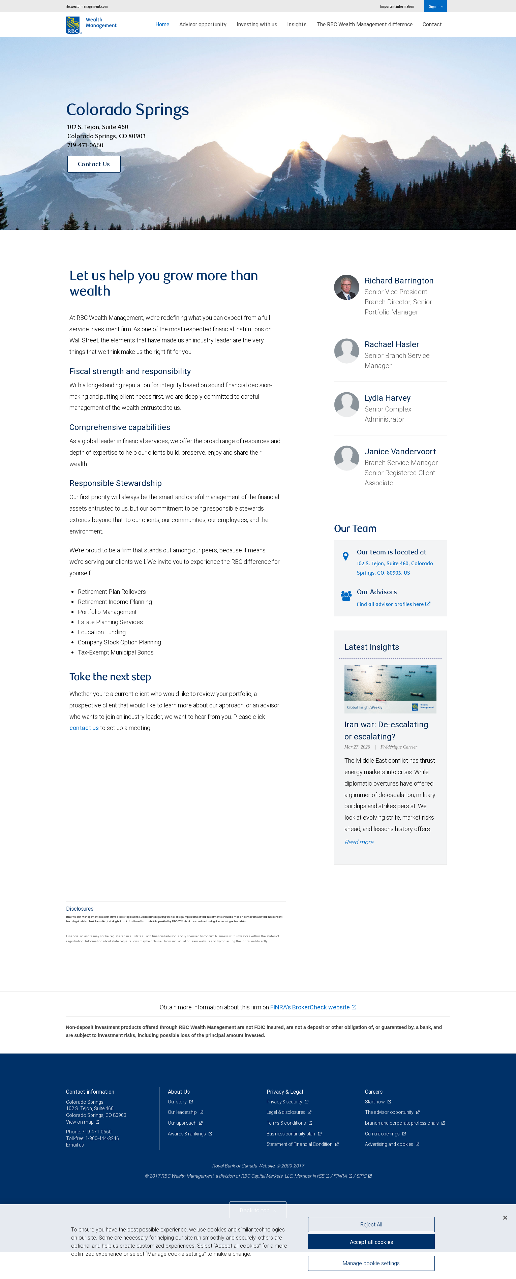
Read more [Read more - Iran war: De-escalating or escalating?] (358, 842)
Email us (75, 1145)
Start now (375, 1102)
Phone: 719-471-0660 (89, 1132)
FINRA (340, 1176)
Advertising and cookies (389, 1144)
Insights (296, 24)
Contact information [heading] (90, 1091)
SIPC (361, 1176)
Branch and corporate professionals (402, 1123)
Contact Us (94, 165)
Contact (432, 24)
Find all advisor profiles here (393, 604)
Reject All (371, 1224)
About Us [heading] (179, 1091)
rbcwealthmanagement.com (87, 6)
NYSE (318, 1176)
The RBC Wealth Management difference (364, 24)
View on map (80, 1122)
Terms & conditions (287, 1123)
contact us (84, 728)
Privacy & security (285, 1102)
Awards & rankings (187, 1134)
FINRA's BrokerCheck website (310, 1007)
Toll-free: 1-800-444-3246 (92, 1138)
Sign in (436, 6)
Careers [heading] (374, 1091)
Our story (177, 1102)
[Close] (505, 1217)
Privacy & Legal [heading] (285, 1091)
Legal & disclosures (286, 1112)
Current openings (382, 1134)
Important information (397, 6)
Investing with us (257, 24)
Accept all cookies (371, 1242)
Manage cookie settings (371, 1263)
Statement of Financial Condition (300, 1144)
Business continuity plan (291, 1134)
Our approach (182, 1123)
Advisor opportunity (202, 24)
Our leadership (183, 1112)
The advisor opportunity (389, 1112)
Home (162, 24)
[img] (258, 133)
